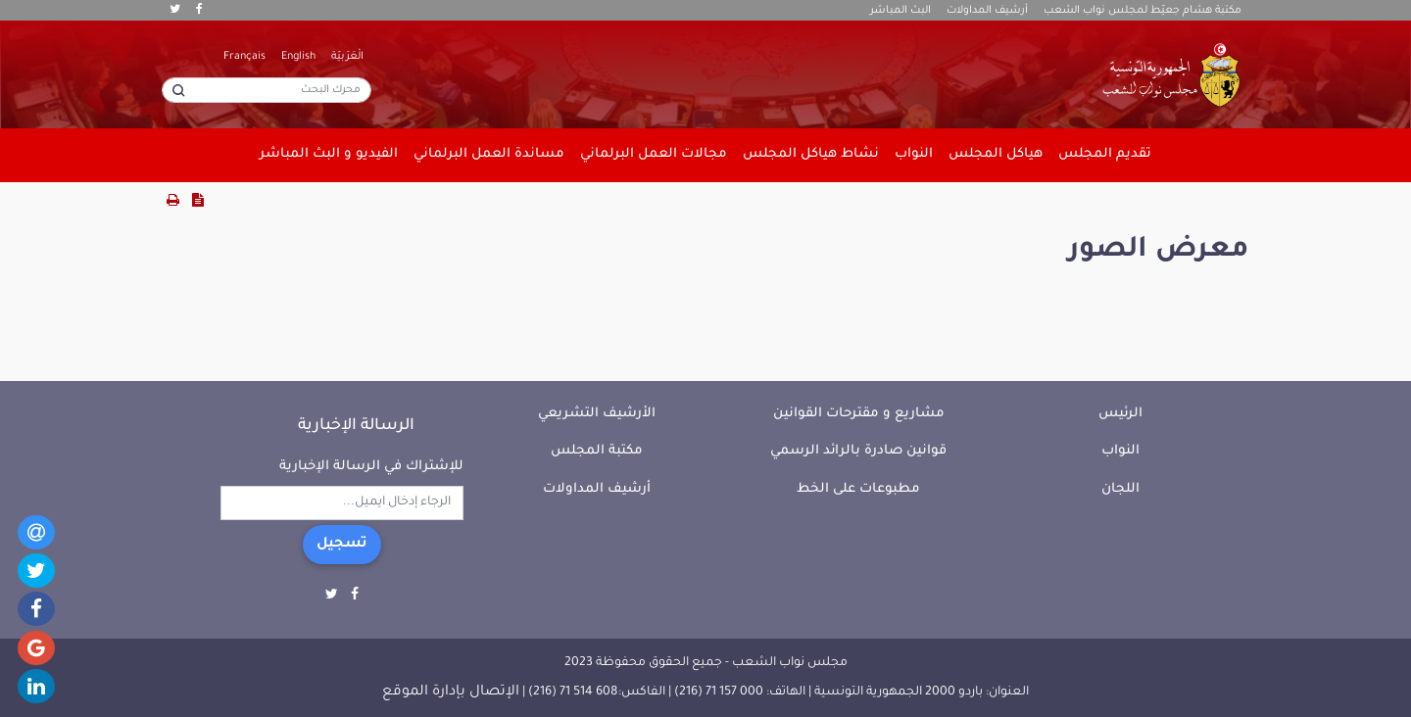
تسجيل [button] (341, 544)
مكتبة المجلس (597, 451)
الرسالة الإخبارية (356, 426)
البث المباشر (900, 11)
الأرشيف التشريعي (597, 413)
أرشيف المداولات (987, 11)
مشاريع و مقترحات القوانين (859, 413)
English (298, 57)
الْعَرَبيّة (347, 57)
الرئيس (1120, 413)
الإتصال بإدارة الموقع (450, 692)
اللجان (1120, 489)
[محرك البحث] (266, 90)
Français (244, 57)
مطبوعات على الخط (858, 489)
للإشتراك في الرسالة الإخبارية (371, 466)
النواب (1120, 451)
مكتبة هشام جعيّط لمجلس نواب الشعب (1142, 11)
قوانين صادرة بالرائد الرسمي (858, 451)
